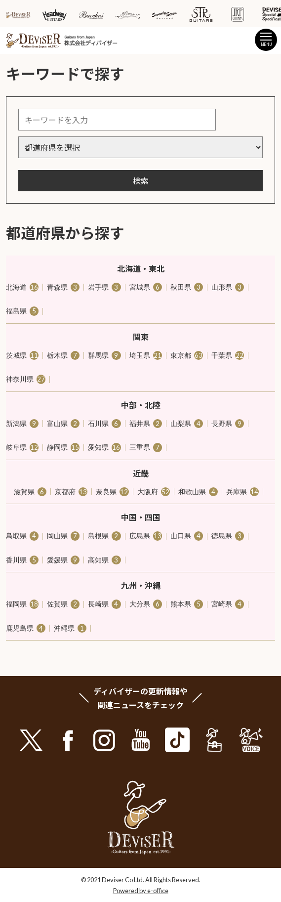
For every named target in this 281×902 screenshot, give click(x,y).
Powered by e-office (140, 891)
